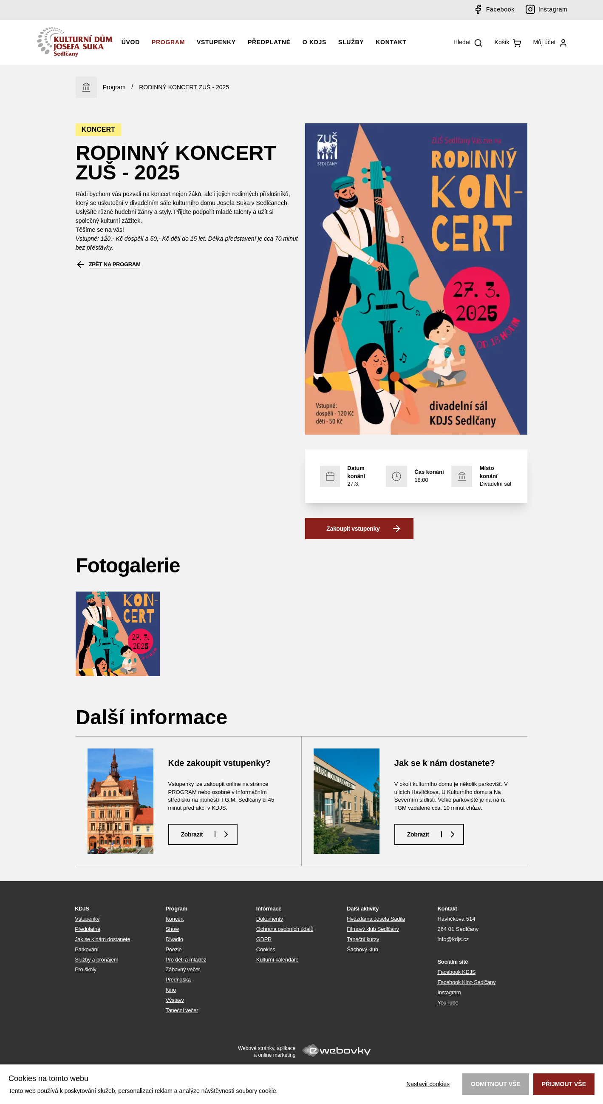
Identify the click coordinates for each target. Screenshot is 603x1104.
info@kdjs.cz (453, 939)
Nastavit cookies (428, 1084)
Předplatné (269, 42)
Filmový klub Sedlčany (373, 929)
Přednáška (178, 979)
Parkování (87, 949)
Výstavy (175, 1000)
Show (172, 929)
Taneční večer (182, 1010)
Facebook (500, 9)
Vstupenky (216, 42)
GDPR (264, 939)
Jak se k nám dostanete (102, 939)
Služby (351, 42)
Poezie (174, 949)
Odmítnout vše (496, 1084)
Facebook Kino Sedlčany (466, 982)
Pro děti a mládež (186, 959)
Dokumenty (269, 919)
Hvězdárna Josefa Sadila (376, 919)
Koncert (175, 919)
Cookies (265, 949)
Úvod (131, 42)
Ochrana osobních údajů (285, 929)
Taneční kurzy (363, 939)
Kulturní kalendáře (277, 959)
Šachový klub (362, 949)
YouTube (447, 1002)
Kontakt (391, 42)
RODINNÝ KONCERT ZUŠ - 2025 (184, 87)
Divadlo (174, 939)
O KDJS (314, 42)
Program (168, 42)
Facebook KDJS (456, 972)
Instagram (553, 9)
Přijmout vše (564, 1084)
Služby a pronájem (96, 959)
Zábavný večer (183, 969)
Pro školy (85, 969)
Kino (171, 990)
